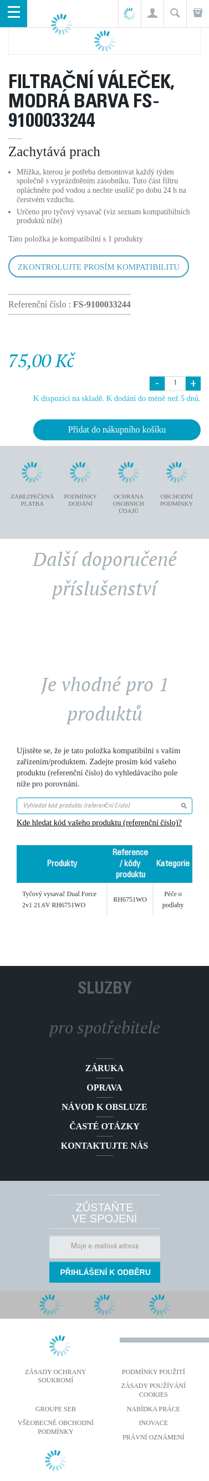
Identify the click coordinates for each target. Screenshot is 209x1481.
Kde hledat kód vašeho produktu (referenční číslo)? (99, 822)
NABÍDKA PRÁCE (153, 1409)
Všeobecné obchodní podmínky (56, 1427)
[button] (152, 13)
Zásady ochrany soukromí (55, 1376)
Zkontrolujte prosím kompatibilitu (99, 267)
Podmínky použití (153, 1372)
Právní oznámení (154, 1437)
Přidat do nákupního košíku (117, 429)
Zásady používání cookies (153, 1390)
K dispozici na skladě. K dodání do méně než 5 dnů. (117, 398)
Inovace (153, 1423)
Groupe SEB (55, 1409)
